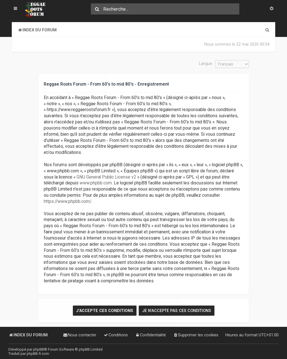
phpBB (38, 349)
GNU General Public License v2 (106, 176)
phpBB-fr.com (38, 353)
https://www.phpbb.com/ (67, 200)
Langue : (206, 63)
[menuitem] (271, 9)
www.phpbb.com (96, 182)
